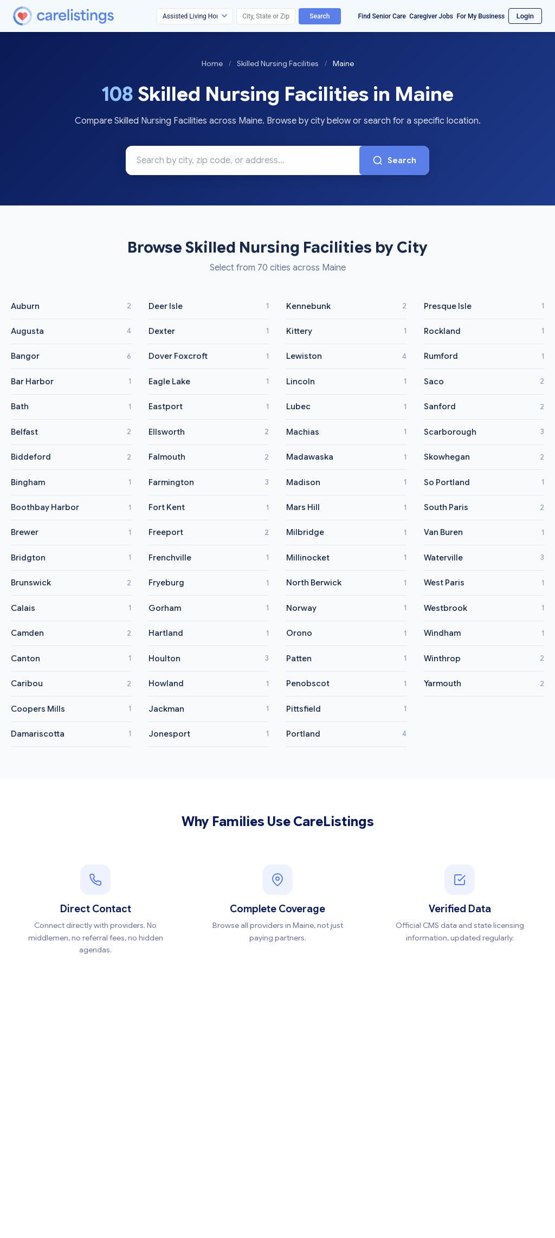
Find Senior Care (382, 16)
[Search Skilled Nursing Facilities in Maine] (242, 161)
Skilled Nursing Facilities (278, 63)
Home (212, 63)
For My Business (480, 16)
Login (525, 16)
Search (319, 16)
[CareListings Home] (94, 16)
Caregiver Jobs (431, 16)
